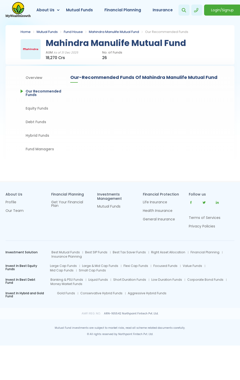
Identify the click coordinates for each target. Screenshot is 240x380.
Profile (11, 202)
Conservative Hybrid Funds (101, 293)
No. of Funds (112, 52)
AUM (62, 52)
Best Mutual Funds (65, 252)
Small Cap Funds (92, 270)
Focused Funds (165, 265)
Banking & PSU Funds (66, 279)
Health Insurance (157, 211)
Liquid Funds (98, 279)
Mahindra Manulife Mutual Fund (114, 31)
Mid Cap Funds (62, 270)
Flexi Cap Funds (136, 265)
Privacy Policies (202, 226)
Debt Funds (36, 121)
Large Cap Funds (63, 265)
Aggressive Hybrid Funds (147, 293)
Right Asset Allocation (168, 252)
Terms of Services (204, 217)
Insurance (163, 10)
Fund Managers (40, 149)
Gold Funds (66, 293)
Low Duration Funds (166, 279)
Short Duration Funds (129, 279)
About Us (45, 10)
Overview (34, 77)
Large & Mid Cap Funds (100, 265)
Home (26, 31)
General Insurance (159, 219)
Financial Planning (122, 10)
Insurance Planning (66, 256)
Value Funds (192, 265)
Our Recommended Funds (43, 93)
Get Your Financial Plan (67, 204)
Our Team (15, 211)
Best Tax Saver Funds (129, 252)
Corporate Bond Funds (205, 279)
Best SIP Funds (96, 252)
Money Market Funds (66, 284)
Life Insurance (155, 202)
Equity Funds (37, 108)
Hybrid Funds (37, 135)
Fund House (73, 31)
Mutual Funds (79, 10)
